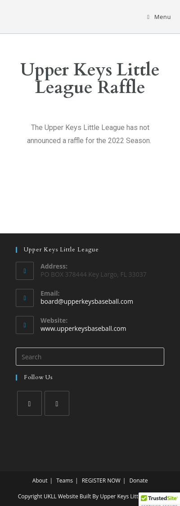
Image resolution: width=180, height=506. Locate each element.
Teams (64, 480)
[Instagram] (57, 403)
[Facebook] (29, 403)
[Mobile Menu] (159, 17)
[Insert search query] (90, 357)
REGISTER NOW (101, 480)
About (40, 480)
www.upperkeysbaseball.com (83, 328)
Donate (138, 480)
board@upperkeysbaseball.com (86, 301)
